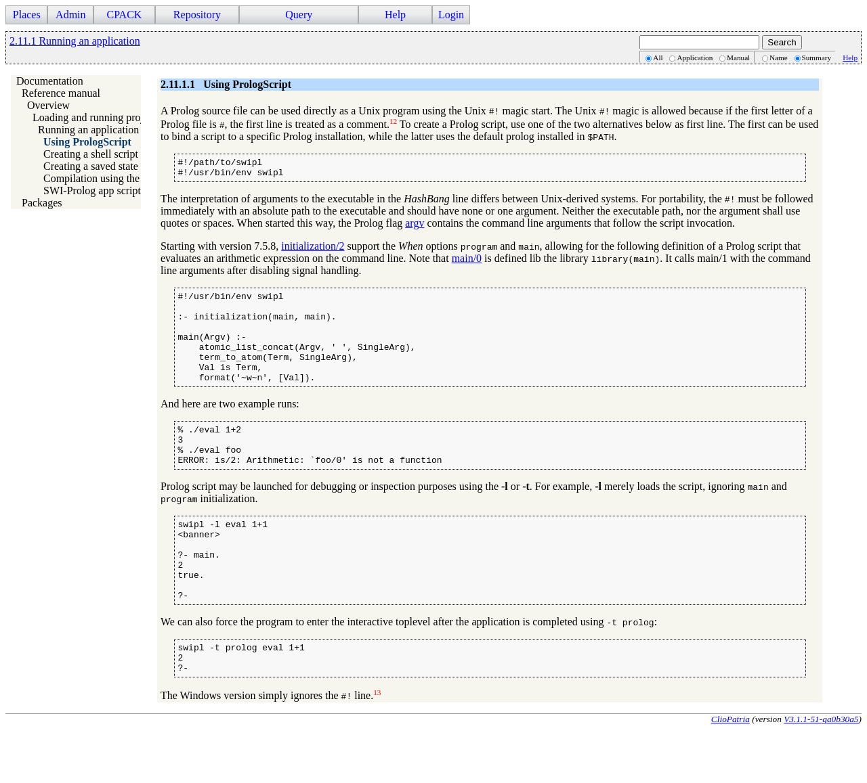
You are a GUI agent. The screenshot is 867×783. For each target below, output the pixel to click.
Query (298, 14)
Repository (197, 14)
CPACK (124, 14)
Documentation (49, 81)
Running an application (88, 129)
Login (451, 14)
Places (27, 14)
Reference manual (61, 93)
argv (414, 227)
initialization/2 (312, 250)
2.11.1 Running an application (74, 41)
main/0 (467, 262)
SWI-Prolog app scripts (94, 190)
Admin (70, 14)
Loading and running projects (97, 117)
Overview (48, 105)
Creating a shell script (90, 154)
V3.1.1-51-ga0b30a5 (821, 772)
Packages (42, 202)
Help (395, 14)
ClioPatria (730, 772)
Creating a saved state (90, 166)
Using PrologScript (87, 142)
